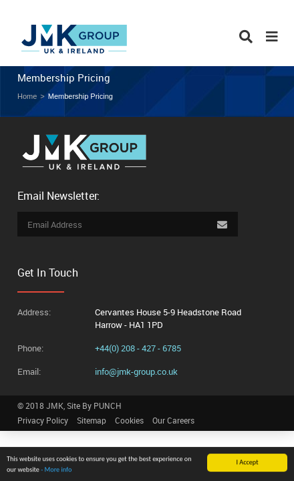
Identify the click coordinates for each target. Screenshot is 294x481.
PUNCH (108, 405)
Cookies (129, 420)
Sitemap (91, 420)
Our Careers (173, 420)
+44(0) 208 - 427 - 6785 (138, 348)
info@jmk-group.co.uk (136, 371)
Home (27, 96)
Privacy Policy (42, 420)
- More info (56, 470)
